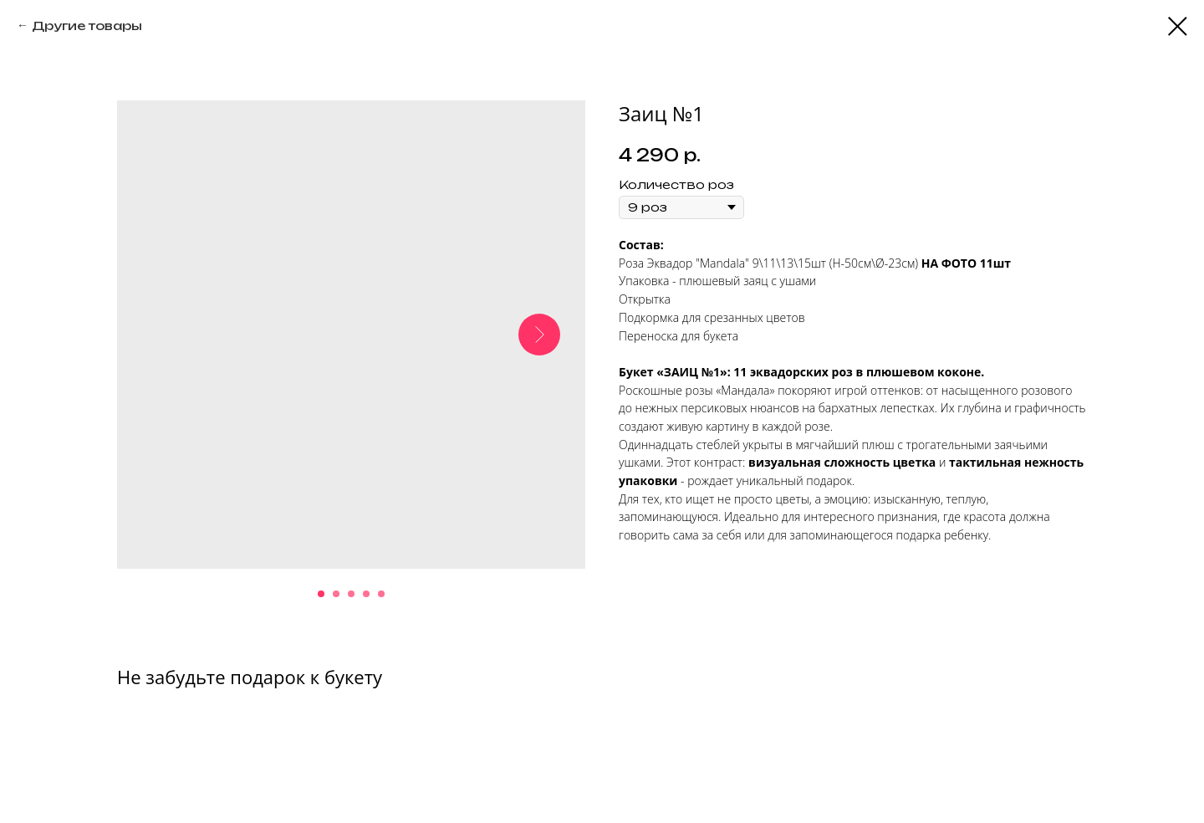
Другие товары (87, 25)
